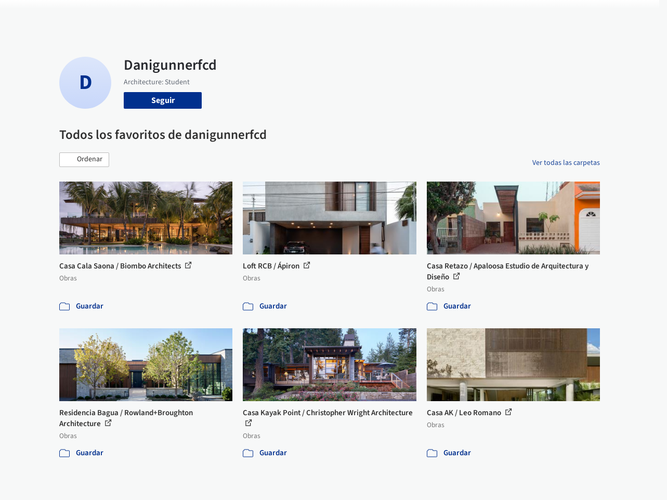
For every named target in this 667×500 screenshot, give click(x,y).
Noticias (422, 14)
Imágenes (315, 14)
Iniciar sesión (514, 14)
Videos (457, 14)
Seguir (163, 100)
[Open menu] (634, 14)
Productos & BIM (370, 14)
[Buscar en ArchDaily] (167, 14)
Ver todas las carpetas (566, 162)
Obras (279, 14)
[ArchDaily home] (33, 14)
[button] (84, 159)
